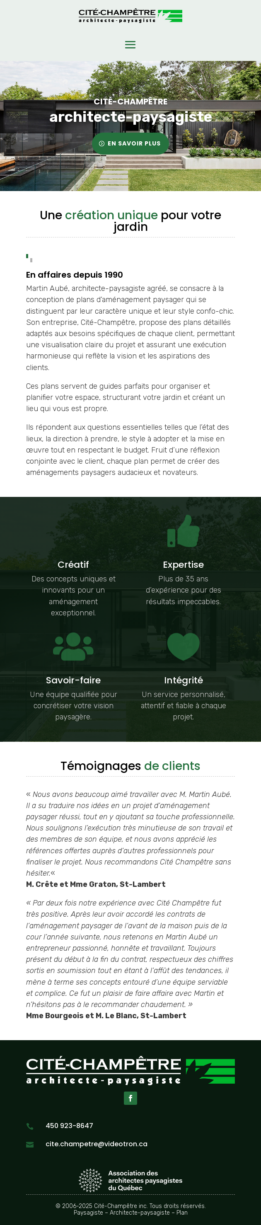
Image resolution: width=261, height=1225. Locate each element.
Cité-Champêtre (130, 102)
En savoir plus (134, 143)
